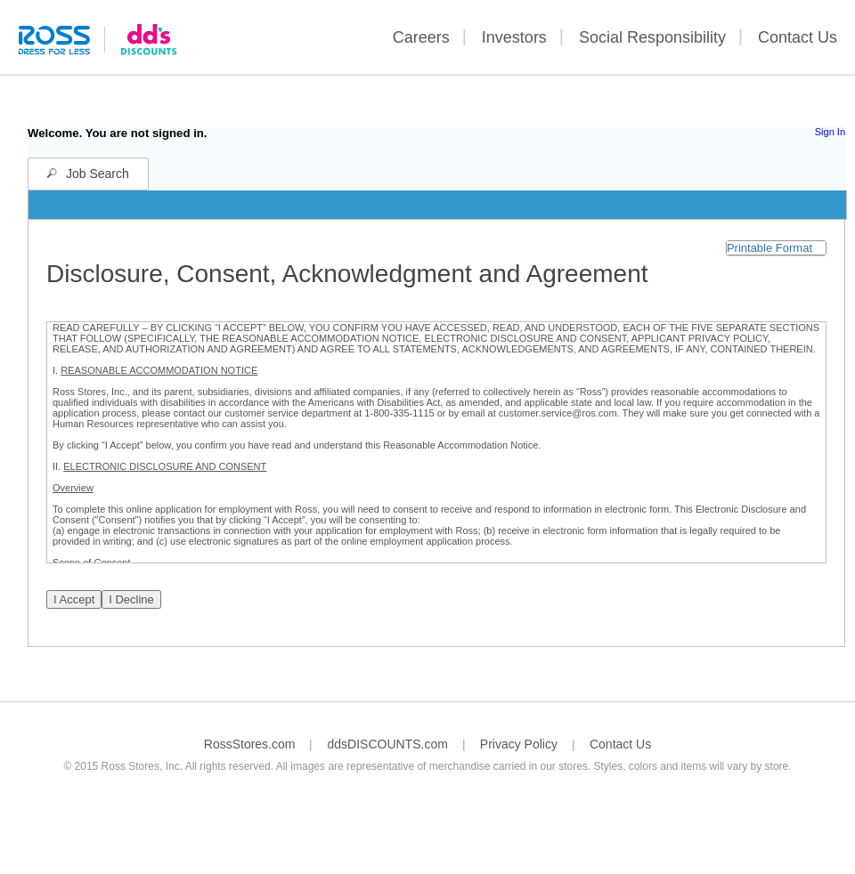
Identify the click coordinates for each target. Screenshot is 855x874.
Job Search (97, 173)
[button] (776, 247)
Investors (514, 37)
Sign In (830, 131)
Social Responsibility (652, 37)
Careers (421, 37)
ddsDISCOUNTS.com (387, 744)
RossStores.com (250, 744)
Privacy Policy (519, 744)
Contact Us (797, 37)
